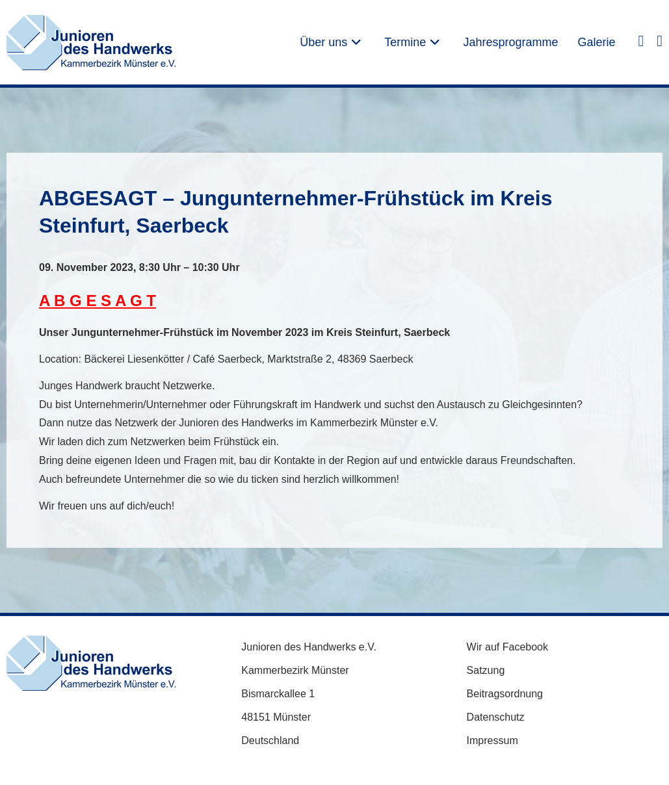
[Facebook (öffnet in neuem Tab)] (641, 40)
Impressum (492, 740)
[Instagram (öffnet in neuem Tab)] (659, 40)
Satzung (486, 670)
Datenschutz (496, 717)
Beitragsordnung (505, 693)
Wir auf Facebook (507, 646)
